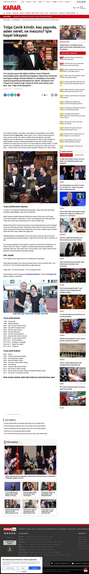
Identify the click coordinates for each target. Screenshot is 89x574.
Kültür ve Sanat (53, 555)
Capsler (36, 555)
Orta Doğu (29, 539)
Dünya (22, 13)
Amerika (35, 539)
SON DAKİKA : (7, 16)
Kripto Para (35, 13)
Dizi (37, 552)
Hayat (47, 13)
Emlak (34, 542)
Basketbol (32, 544)
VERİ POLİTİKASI (71, 529)
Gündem (32, 552)
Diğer (59, 544)
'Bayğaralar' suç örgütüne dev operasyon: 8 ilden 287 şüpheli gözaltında (32, 16)
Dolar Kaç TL (82, 544)
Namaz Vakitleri (83, 539)
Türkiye (41, 537)
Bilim (53, 550)
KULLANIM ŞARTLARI (50, 529)
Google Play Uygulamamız (62, 563)
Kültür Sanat (44, 547)
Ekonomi (27, 13)
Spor (42, 13)
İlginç (49, 552)
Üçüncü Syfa (35, 537)
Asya (45, 539)
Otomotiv (39, 542)
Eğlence (50, 547)
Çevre (46, 537)
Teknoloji (22, 550)
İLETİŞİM (28, 529)
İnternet (34, 550)
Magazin (32, 547)
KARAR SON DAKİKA (9, 543)
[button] (42, 95)
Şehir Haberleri (82, 546)
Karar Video (53, 13)
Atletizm (44, 544)
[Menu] (77, 13)
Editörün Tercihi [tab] (79, 155)
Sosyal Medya (41, 550)
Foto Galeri (23, 555)
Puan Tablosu (82, 541)
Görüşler (62, 13)
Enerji (44, 542)
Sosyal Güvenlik (51, 542)
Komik (46, 552)
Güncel (8, 13)
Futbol (26, 544)
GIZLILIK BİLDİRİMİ (61, 529)
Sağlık (37, 547)
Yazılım (49, 550)
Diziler (27, 547)
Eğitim (51, 537)
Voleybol (38, 544)
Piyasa (29, 542)
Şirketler (59, 542)
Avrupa (41, 539)
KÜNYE (33, 529)
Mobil (29, 550)
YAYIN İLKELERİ (40, 529)
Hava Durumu (82, 537)
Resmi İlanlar (70, 13)
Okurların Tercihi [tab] (66, 155)
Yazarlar (15, 13)
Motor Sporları (52, 544)
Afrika (49, 539)
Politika (28, 537)
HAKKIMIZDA (22, 529)
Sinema (41, 552)
